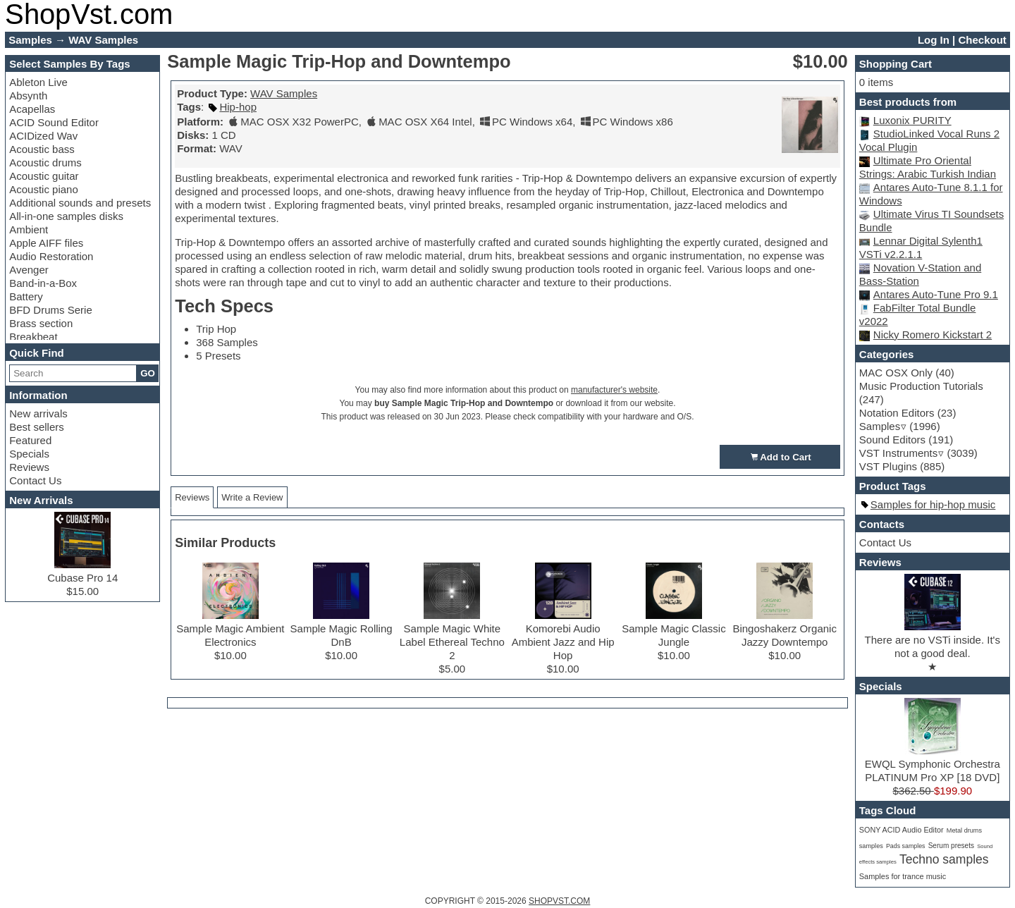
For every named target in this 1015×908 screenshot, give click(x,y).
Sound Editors (892, 440)
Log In (933, 40)
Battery (26, 296)
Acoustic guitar (43, 176)
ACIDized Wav (43, 136)
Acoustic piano (43, 189)
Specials (29, 454)
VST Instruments (898, 453)
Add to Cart (780, 456)
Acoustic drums (45, 162)
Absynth (28, 96)
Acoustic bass (42, 149)
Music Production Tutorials (921, 386)
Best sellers (36, 427)
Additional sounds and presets (80, 203)
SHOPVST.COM (559, 901)
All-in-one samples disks (66, 216)
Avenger (29, 270)
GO (147, 373)
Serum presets (951, 845)
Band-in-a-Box (43, 283)
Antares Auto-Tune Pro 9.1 (935, 294)
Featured (30, 440)
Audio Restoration (51, 256)
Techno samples (944, 859)
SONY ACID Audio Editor (901, 830)
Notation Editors (897, 413)
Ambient (28, 229)
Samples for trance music (902, 876)
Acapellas (32, 109)
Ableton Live (38, 82)
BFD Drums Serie (50, 310)
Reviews (29, 467)
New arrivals (38, 413)
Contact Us (35, 480)
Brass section (41, 323)
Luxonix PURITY (912, 120)
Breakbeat (33, 337)
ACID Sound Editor (54, 122)
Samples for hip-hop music (933, 504)
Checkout (982, 40)
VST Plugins (888, 466)
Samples (879, 426)
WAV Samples (283, 93)
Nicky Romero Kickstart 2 (932, 334)
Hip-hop (238, 107)
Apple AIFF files (46, 243)
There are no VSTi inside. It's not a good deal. (932, 639)
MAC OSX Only (896, 373)
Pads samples (905, 845)
